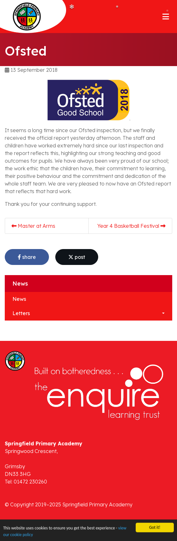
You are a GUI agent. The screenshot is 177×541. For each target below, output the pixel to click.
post (76, 257)
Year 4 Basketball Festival (131, 226)
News (19, 299)
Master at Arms (33, 226)
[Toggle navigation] (166, 16)
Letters (21, 313)
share (27, 257)
